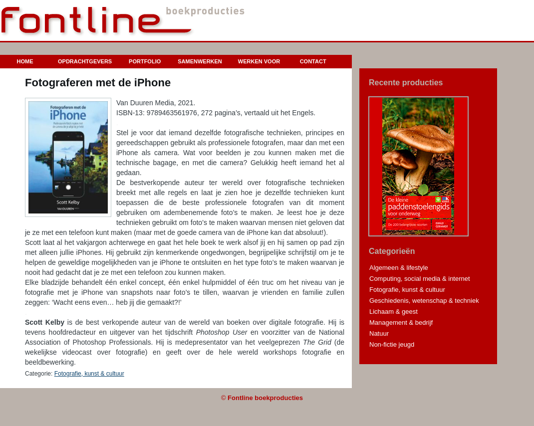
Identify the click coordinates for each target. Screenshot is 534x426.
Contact (313, 61)
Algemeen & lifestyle (398, 267)
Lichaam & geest (393, 311)
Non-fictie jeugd (391, 344)
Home (25, 61)
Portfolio (145, 61)
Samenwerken (200, 61)
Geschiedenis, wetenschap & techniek (424, 300)
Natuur (379, 333)
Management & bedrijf (401, 322)
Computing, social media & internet (419, 278)
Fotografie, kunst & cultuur (89, 373)
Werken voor (259, 61)
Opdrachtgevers (85, 61)
